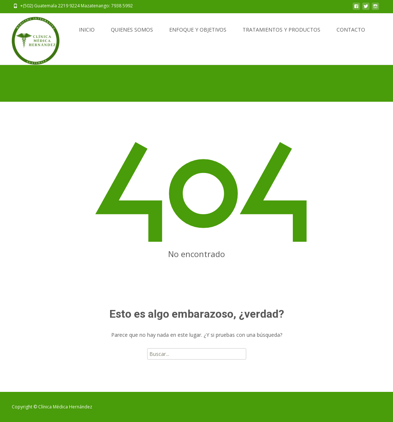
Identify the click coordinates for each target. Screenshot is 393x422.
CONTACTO (350, 29)
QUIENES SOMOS (132, 29)
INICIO (87, 29)
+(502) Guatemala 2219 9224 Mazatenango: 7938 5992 (76, 6)
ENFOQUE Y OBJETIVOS (197, 29)
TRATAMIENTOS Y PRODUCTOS (281, 29)
